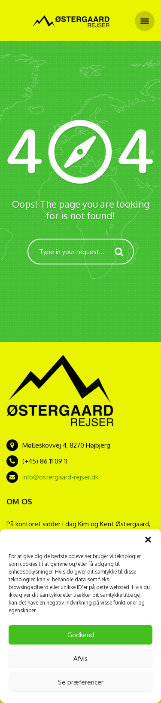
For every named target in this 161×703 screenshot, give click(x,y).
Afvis (80, 658)
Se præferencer (80, 682)
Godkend (80, 635)
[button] (148, 539)
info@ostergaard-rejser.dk (60, 477)
